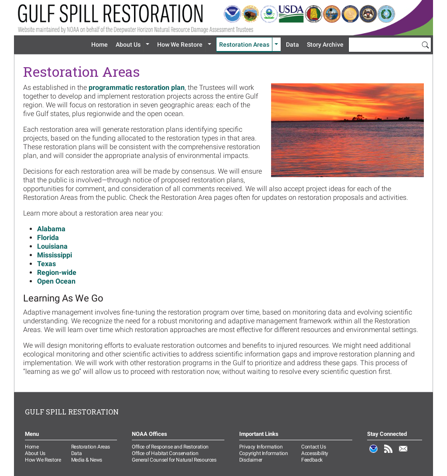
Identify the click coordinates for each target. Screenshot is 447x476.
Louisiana (52, 246)
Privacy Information (260, 447)
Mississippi (54, 255)
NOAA (373, 453)
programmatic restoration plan (137, 87)
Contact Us (313, 447)
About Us (128, 44)
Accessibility (314, 453)
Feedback (312, 460)
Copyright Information (263, 453)
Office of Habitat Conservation (165, 453)
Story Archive (325, 44)
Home (99, 44)
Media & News (86, 460)
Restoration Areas (244, 44)
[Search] (425, 44)
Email (403, 453)
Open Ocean (56, 281)
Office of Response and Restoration (170, 447)
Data (292, 44)
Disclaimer (250, 460)
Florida (48, 237)
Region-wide (56, 272)
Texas (46, 264)
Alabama (51, 229)
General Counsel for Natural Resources (174, 460)
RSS (388, 453)
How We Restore (180, 44)
